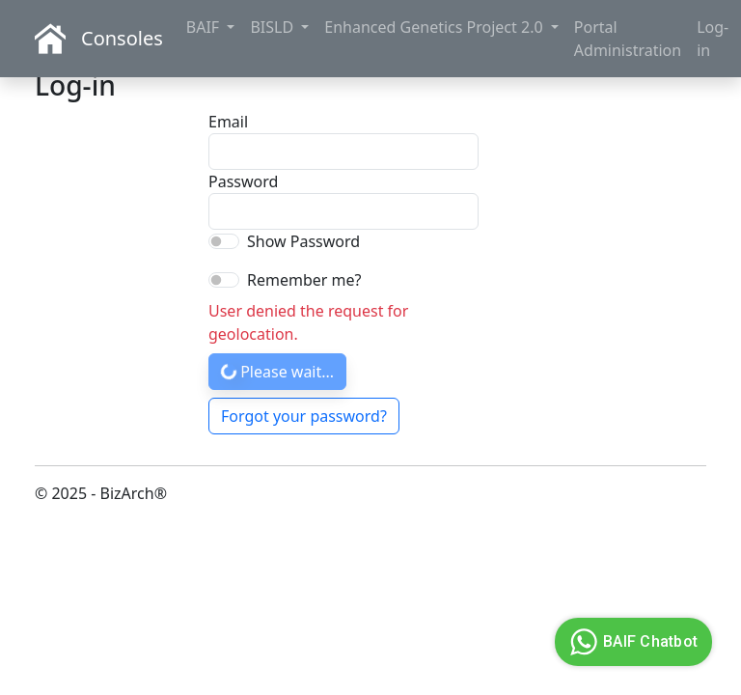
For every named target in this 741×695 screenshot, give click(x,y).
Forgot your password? (304, 416)
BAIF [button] (205, 27)
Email (228, 121)
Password (235, 181)
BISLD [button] (273, 27)
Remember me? (304, 280)
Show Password (303, 241)
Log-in (712, 38)
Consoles (122, 38)
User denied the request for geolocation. (308, 322)
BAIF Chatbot (631, 642)
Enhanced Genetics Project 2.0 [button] (435, 27)
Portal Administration (627, 38)
